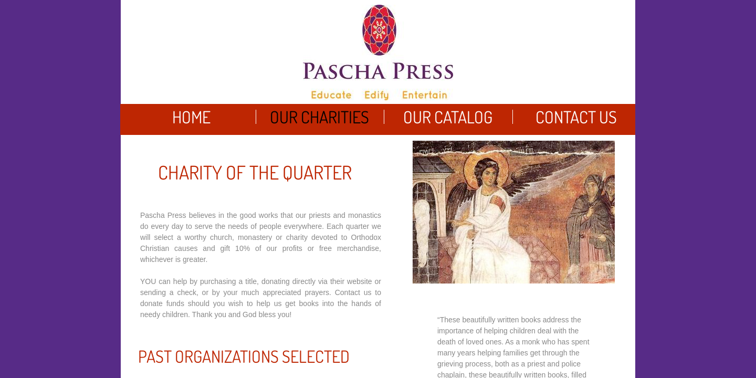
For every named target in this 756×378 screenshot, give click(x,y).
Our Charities (319, 117)
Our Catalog (447, 117)
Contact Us (576, 117)
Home (191, 117)
